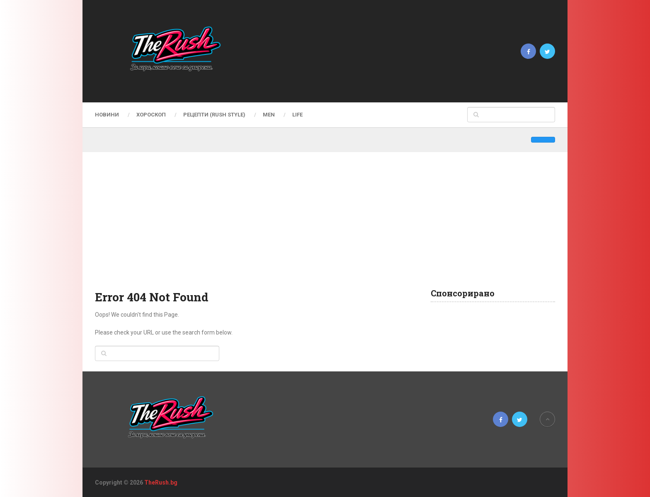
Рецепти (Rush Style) (214, 115)
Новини (107, 115)
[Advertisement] (325, 227)
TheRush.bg (160, 482)
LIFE (297, 115)
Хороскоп (151, 115)
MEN (269, 115)
